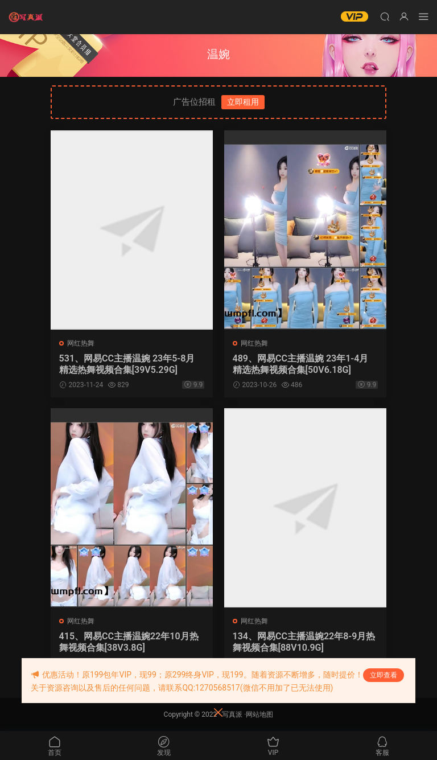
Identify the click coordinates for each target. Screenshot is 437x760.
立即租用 (243, 101)
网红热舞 (80, 343)
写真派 (232, 715)
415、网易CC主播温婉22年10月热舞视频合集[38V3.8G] (129, 642)
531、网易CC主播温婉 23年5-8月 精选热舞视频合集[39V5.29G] (127, 364)
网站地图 (259, 715)
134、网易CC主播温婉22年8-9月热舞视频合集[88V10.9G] (304, 642)
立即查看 (383, 675)
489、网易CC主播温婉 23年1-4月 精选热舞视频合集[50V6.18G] (301, 364)
